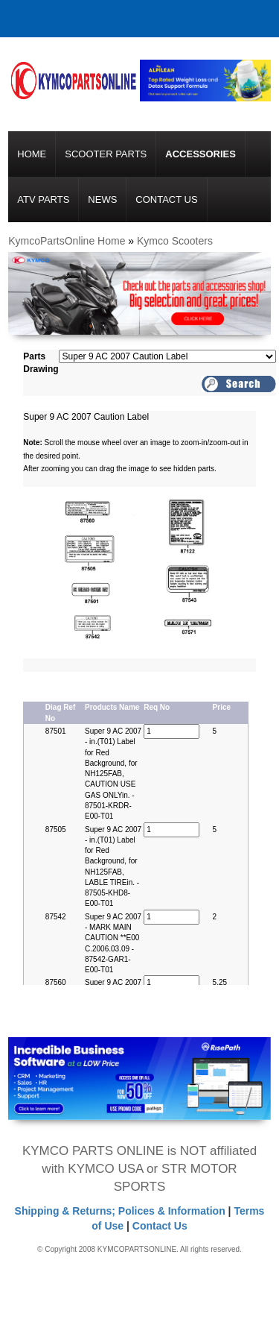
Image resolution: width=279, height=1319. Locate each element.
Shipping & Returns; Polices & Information (120, 1211)
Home (31, 154)
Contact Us (166, 199)
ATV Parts (43, 199)
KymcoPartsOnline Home (66, 241)
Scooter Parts (106, 154)
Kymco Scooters (175, 241)
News (102, 199)
